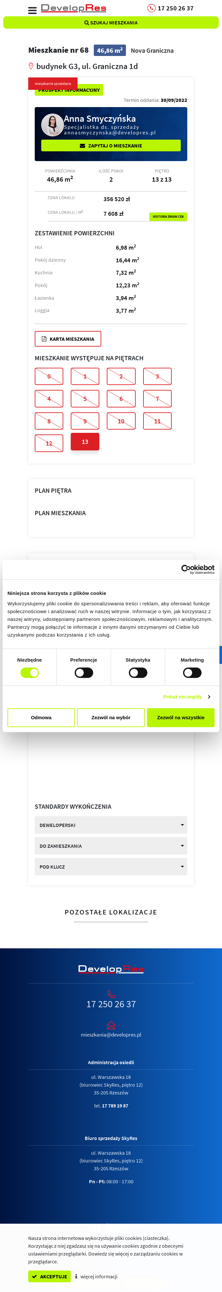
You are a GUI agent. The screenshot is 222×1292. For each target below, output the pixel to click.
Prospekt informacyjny (69, 90)
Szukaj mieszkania (111, 22)
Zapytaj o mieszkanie (111, 145)
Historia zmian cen (168, 217)
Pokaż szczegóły (182, 696)
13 (85, 441)
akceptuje (49, 1276)
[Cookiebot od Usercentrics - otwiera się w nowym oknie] (186, 569)
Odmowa (41, 717)
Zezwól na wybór (111, 717)
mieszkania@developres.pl (111, 1034)
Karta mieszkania (68, 339)
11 (157, 421)
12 (49, 443)
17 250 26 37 (111, 1003)
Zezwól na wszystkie (180, 717)
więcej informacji (96, 1276)
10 (121, 421)
